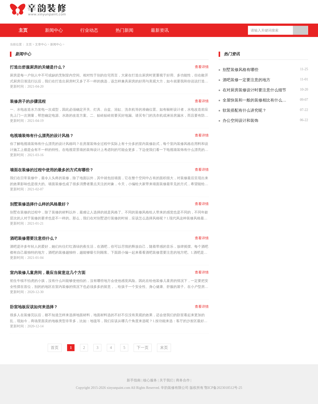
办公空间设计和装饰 (240, 120)
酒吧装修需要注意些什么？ (34, 238)
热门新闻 (124, 30)
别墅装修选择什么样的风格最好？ (40, 204)
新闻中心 (54, 30)
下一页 (143, 347)
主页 (23, 30)
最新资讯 (160, 30)
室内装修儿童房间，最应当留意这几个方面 (47, 272)
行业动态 (89, 30)
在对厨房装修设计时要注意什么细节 (254, 90)
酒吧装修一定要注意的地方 (246, 80)
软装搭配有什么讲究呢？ (244, 110)
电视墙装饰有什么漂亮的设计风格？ (42, 136)
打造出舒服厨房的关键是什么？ (38, 67)
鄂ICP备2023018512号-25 (223, 388)
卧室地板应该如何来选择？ (34, 307)
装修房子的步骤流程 (28, 101)
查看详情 (202, 67)
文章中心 (41, 44)
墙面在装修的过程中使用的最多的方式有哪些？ (51, 170)
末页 (164, 347)
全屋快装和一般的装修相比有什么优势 (256, 100)
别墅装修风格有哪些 (240, 69)
